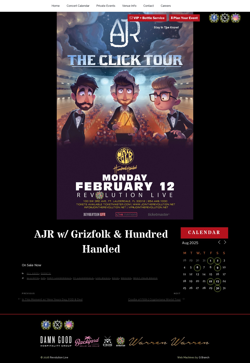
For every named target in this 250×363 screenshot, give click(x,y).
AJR (43, 278)
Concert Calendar (78, 5)
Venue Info (129, 5)
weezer (126, 278)
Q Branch (204, 357)
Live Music (102, 278)
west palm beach (145, 278)
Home (56, 5)
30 (217, 288)
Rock (115, 278)
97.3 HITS (33, 278)
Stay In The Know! (166, 27)
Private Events (105, 5)
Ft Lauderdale (83, 278)
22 (210, 281)
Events (46, 273)
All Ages (33, 273)
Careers (166, 5)
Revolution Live (59, 357)
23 (217, 281)
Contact (148, 5)
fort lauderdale (59, 278)
